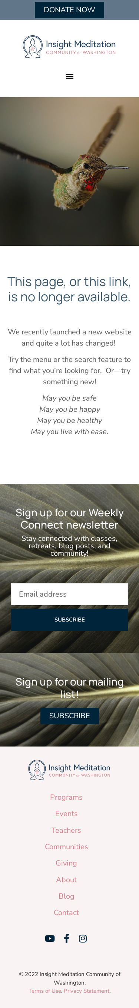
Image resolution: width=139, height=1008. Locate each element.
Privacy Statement (86, 991)
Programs (66, 797)
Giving (66, 863)
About (66, 880)
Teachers (66, 830)
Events (66, 814)
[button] (69, 76)
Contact (66, 913)
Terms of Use (45, 991)
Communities (66, 847)
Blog (67, 896)
